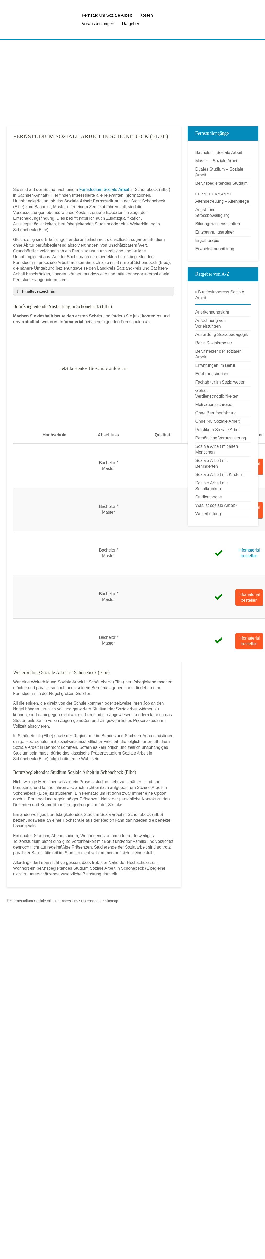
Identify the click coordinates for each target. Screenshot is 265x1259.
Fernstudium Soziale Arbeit (107, 15)
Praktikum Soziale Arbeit (218, 429)
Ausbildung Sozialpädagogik (221, 334)
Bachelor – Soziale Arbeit (218, 152)
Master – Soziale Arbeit (217, 161)
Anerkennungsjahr (212, 312)
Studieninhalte (208, 497)
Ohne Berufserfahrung (216, 413)
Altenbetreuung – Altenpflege (222, 201)
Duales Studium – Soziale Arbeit (219, 172)
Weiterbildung (208, 514)
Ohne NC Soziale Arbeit (217, 421)
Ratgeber (130, 23)
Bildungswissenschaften (217, 224)
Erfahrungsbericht (211, 374)
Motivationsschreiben (215, 404)
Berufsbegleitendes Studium (221, 183)
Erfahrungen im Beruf (215, 365)
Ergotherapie (207, 240)
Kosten (146, 15)
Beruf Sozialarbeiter (213, 343)
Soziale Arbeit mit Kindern (219, 474)
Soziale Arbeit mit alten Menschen (216, 449)
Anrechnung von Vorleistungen (210, 323)
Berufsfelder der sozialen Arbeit (218, 354)
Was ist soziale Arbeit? (216, 505)
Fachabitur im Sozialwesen (220, 382)
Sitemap (111, 901)
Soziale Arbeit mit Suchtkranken (211, 486)
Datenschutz (91, 901)
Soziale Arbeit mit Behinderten (211, 463)
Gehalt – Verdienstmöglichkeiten (217, 393)
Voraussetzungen (98, 23)
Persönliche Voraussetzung (220, 438)
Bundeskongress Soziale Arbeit (219, 295)
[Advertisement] (116, 83)
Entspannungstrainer (214, 232)
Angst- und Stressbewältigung (212, 212)
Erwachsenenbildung (214, 249)
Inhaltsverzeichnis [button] (35, 291)
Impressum (69, 901)
